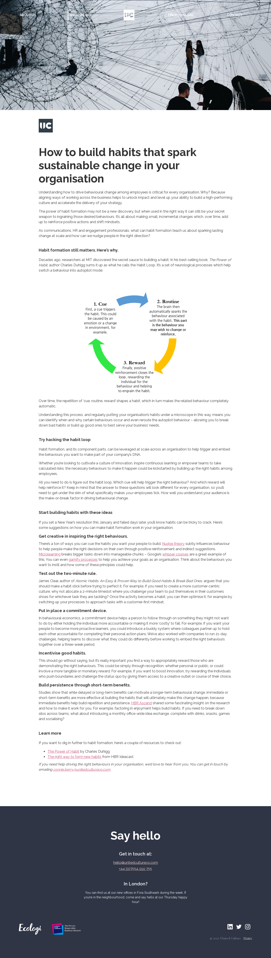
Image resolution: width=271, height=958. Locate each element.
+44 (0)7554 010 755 (135, 869)
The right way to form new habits (74, 757)
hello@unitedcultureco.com (135, 863)
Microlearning (49, 554)
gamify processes (83, 559)
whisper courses (175, 554)
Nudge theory (173, 544)
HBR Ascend (141, 703)
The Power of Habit (63, 751)
